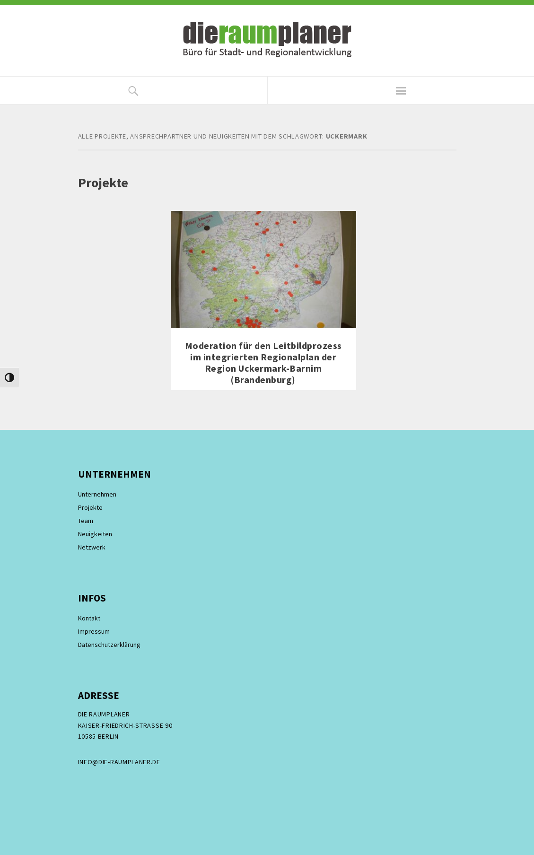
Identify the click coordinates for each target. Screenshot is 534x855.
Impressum (94, 631)
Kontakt (89, 618)
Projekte (90, 507)
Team (85, 520)
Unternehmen (97, 494)
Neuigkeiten (95, 534)
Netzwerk (91, 547)
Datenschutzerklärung (109, 644)
